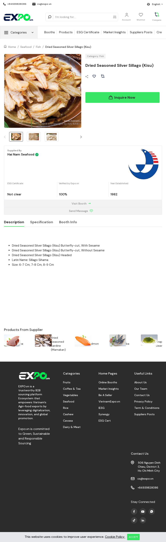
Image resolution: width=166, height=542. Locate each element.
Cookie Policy (115, 537)
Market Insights (115, 32)
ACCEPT (133, 537)
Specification (41, 222)
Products (66, 32)
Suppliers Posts (141, 32)
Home (12, 47)
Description (14, 222)
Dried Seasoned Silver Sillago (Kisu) (68, 47)
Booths (49, 32)
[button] (81, 136)
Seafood (26, 47)
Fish (38, 47)
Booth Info (68, 222)
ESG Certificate (88, 32)
